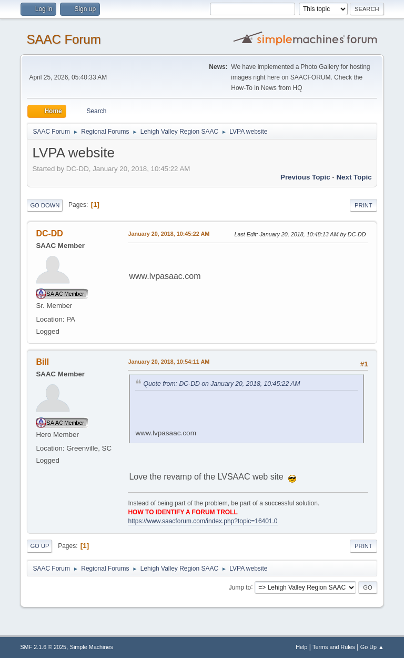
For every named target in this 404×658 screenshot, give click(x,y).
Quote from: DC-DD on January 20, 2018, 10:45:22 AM (221, 383)
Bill (42, 361)
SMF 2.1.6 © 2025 (43, 647)
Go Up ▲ (372, 647)
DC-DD (49, 233)
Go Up (39, 546)
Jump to (240, 587)
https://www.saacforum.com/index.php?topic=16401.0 (202, 521)
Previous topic (305, 177)
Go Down (44, 205)
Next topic (353, 177)
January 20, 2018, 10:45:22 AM (168, 234)
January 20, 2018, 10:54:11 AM (168, 361)
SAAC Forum (63, 39)
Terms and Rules (333, 647)
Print (363, 205)
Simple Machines (91, 647)
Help (301, 647)
